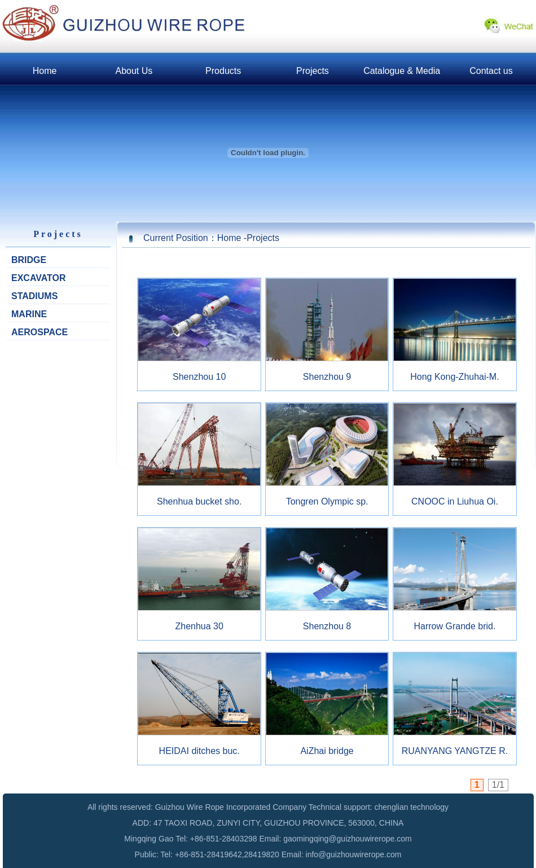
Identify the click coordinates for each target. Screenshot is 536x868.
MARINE (29, 314)
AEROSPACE (39, 332)
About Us (133, 71)
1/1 (498, 785)
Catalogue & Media (401, 71)
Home (45, 71)
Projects (312, 71)
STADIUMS (34, 296)
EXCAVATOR (38, 278)
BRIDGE (28, 260)
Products (223, 71)
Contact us (490, 71)
